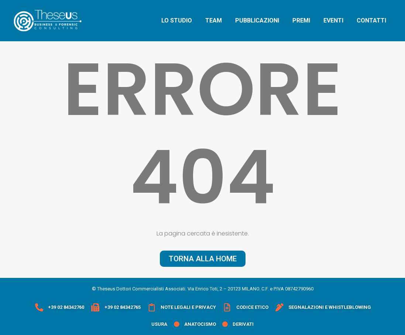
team (213, 20)
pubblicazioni (257, 20)
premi (301, 20)
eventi (333, 20)
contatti (371, 20)
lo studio (176, 20)
